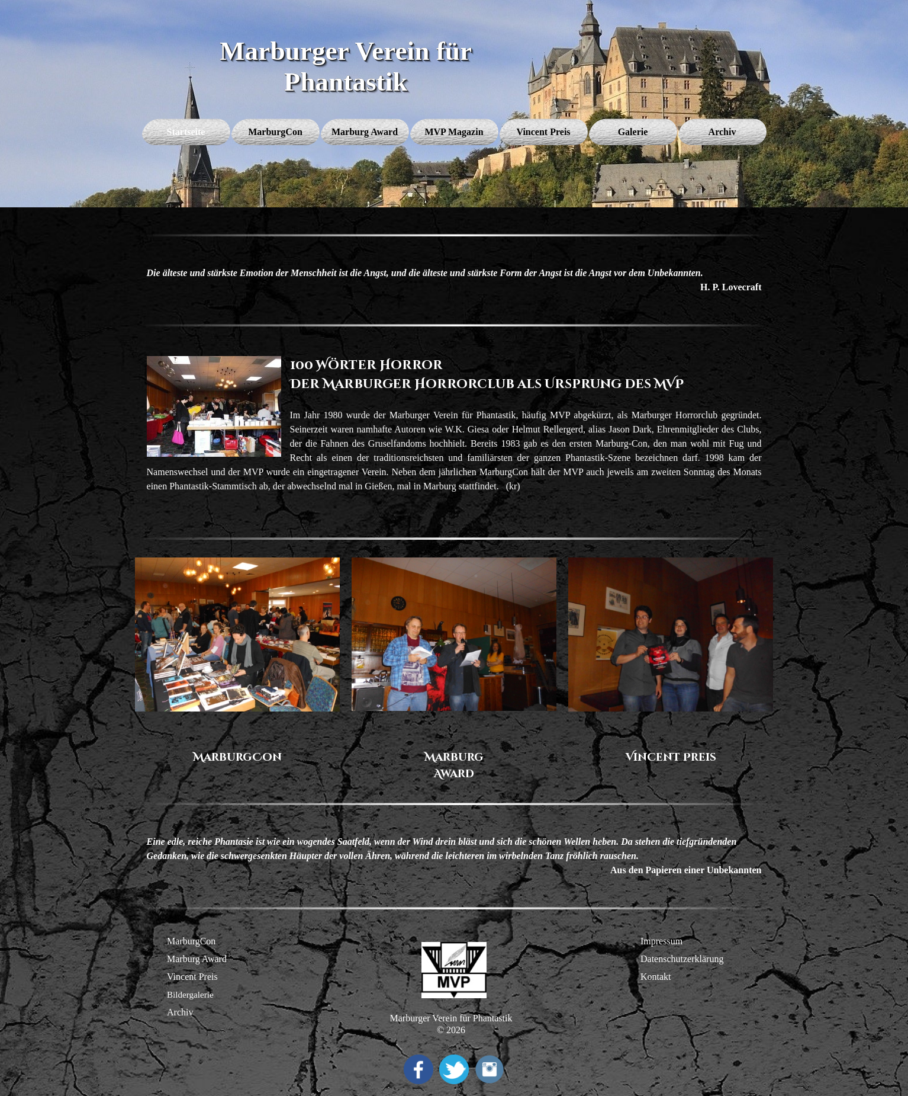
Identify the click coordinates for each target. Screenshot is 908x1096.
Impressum (661, 941)
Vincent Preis (192, 977)
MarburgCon (191, 941)
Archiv (180, 1012)
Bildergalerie (190, 994)
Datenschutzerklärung (681, 959)
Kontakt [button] (655, 977)
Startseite (186, 132)
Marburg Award (197, 959)
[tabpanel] (454, 280)
